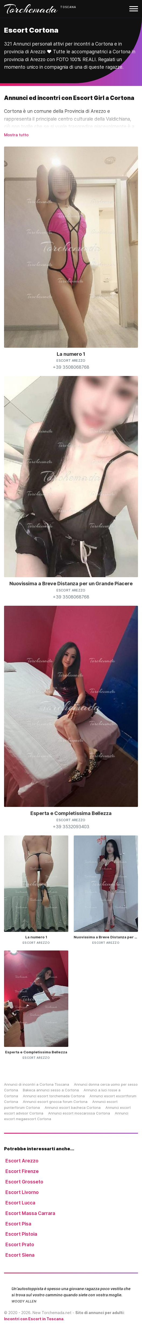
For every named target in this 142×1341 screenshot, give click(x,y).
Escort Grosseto (24, 1182)
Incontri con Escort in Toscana (33, 1318)
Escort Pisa (18, 1224)
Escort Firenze (22, 1171)
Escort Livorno (22, 1192)
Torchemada (31, 9)
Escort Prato (19, 1244)
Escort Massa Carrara (30, 1213)
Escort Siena (19, 1255)
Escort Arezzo (21, 1161)
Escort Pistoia (21, 1234)
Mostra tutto (16, 134)
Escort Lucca (20, 1203)
